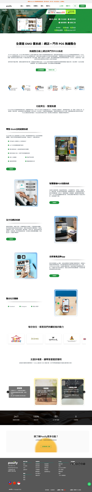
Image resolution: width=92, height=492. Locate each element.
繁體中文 (68, 6)
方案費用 (35, 6)
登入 (75, 6)
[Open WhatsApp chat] (89, 484)
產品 (22, 6)
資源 (42, 6)
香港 (61, 6)
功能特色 (28, 6)
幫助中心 (48, 6)
